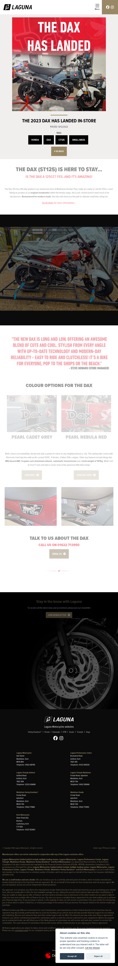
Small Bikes (78, 140)
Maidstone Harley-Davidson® (27, 792)
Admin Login (97, 848)
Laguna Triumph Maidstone (80, 772)
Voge (88, 731)
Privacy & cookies (110, 848)
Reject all (98, 956)
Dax (49, 140)
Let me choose (92, 948)
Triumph (80, 731)
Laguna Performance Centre (81, 752)
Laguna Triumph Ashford (25, 772)
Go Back (59, 151)
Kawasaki (56, 731)
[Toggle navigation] (97, 7)
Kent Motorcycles (23, 814)
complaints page (21, 930)
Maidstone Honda (77, 792)
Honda (35, 140)
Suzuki (71, 731)
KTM (64, 731)
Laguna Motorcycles (23, 752)
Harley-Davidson (34, 731)
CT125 (62, 140)
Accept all (72, 956)
